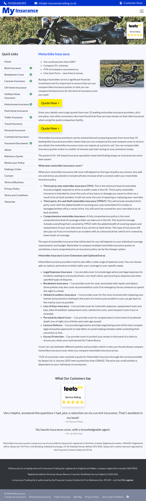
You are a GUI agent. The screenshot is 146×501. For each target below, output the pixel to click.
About (7, 149)
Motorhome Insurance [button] (18, 104)
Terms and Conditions (16, 195)
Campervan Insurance (15, 496)
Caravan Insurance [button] (18, 81)
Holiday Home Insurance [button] (18, 96)
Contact (8, 175)
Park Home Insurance (16, 110)
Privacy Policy (12, 188)
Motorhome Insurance (40, 496)
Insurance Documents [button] (18, 143)
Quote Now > (50, 103)
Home (7, 61)
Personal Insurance (14, 130)
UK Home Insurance (15, 87)
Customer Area (130, 3)
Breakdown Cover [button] (18, 74)
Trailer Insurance (62, 496)
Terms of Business (14, 182)
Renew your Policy (14, 162)
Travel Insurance (13, 123)
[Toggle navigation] (141, 11)
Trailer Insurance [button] (18, 117)
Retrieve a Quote (13, 156)
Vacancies (9, 201)
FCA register (127, 480)
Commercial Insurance (16, 136)
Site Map (77, 496)
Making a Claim (12, 169)
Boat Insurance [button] (18, 68)
